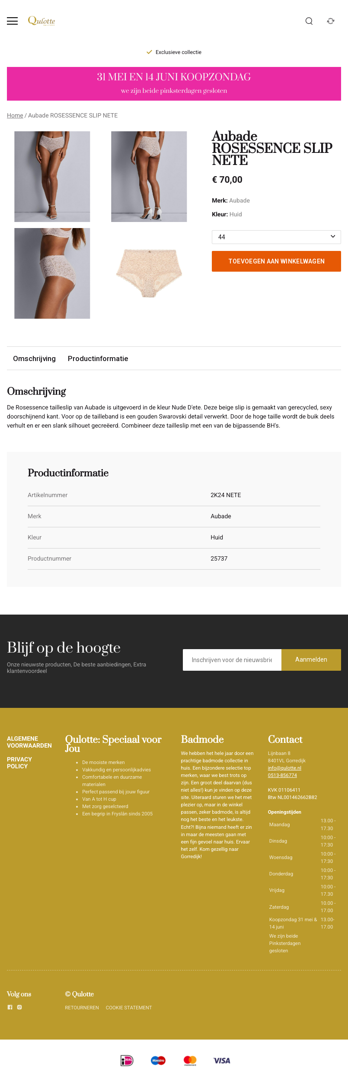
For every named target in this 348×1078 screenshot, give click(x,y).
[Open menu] (12, 21)
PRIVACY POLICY (19, 763)
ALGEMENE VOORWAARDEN (29, 742)
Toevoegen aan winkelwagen (276, 261)
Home (15, 115)
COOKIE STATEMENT (129, 1008)
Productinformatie (98, 358)
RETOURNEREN (82, 1008)
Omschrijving (34, 358)
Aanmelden (311, 659)
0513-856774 (282, 775)
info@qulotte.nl (284, 768)
